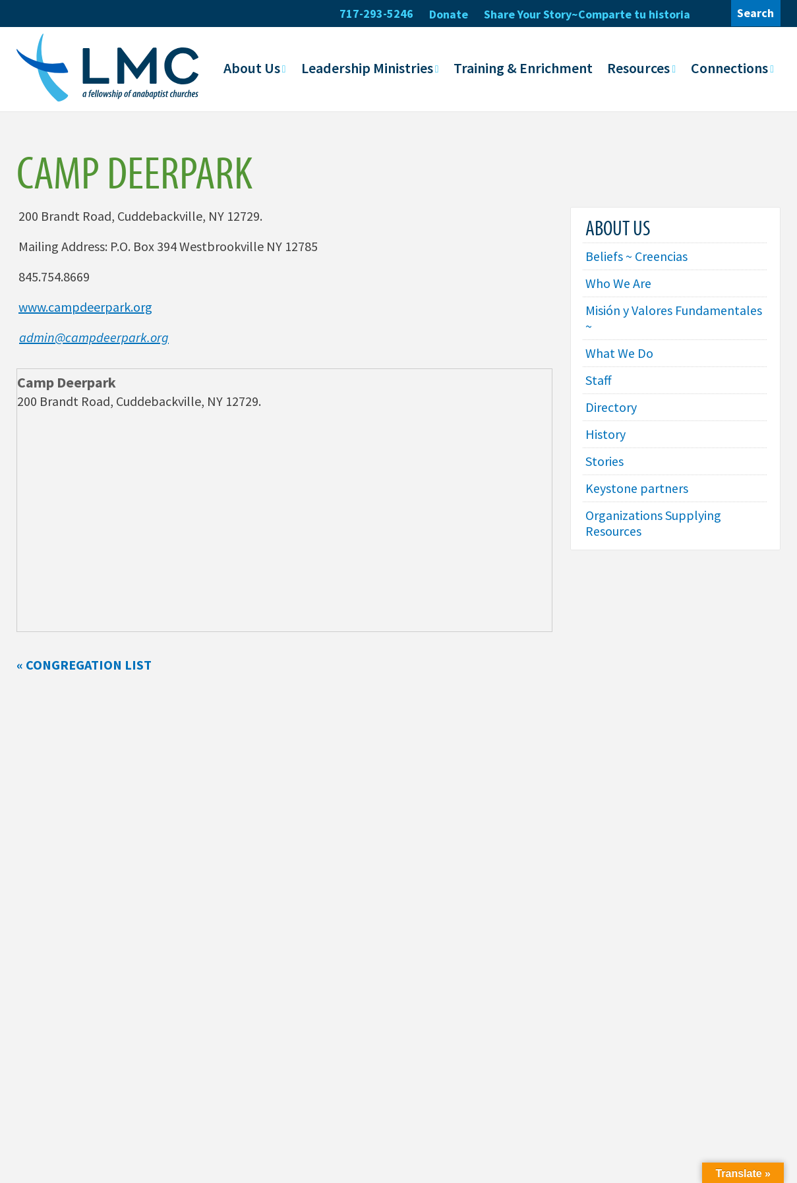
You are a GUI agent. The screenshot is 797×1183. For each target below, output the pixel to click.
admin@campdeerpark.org (94, 337)
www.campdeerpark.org (85, 307)
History (605, 434)
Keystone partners (636, 488)
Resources (638, 68)
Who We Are (618, 283)
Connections (729, 68)
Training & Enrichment (523, 68)
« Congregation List (84, 664)
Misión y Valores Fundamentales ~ (673, 318)
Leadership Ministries (367, 68)
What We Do (619, 353)
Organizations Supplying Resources (653, 523)
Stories (604, 461)
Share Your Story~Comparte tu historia (587, 14)
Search (755, 12)
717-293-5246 (376, 13)
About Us (251, 68)
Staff (598, 380)
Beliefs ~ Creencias (636, 256)
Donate (448, 14)
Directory (611, 407)
